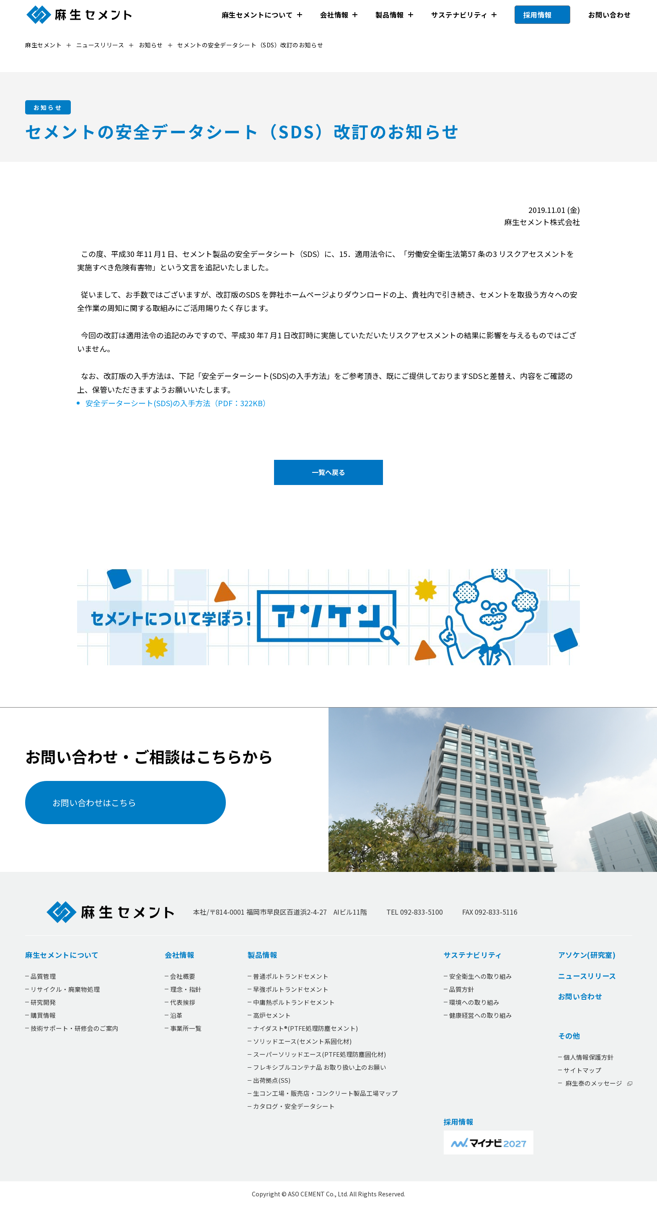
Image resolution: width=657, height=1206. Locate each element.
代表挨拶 (182, 1002)
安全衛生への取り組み (480, 976)
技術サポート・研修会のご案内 (75, 1028)
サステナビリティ (459, 15)
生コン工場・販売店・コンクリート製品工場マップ (325, 1093)
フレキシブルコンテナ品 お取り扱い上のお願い (319, 1067)
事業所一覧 (186, 1028)
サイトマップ (582, 1070)
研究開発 (43, 1002)
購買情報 (43, 1015)
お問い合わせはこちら (94, 802)
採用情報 (537, 15)
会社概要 (182, 976)
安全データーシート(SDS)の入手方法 (174, 402)
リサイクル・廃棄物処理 (65, 989)
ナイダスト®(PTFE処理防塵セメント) (305, 1028)
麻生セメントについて (257, 15)
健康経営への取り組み (480, 1015)
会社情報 (334, 15)
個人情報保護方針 (588, 1057)
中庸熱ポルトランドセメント (293, 1002)
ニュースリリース (587, 976)
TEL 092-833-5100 (414, 912)
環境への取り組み (474, 1002)
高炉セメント (271, 1015)
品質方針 (461, 989)
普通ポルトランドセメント (290, 976)
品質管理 (43, 976)
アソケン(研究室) (587, 955)
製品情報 (389, 15)
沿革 (176, 1015)
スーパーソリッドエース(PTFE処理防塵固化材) (319, 1054)
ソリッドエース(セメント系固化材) (302, 1041)
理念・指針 (186, 989)
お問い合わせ (609, 15)
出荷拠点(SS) (271, 1080)
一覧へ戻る (328, 472)
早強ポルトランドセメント (290, 989)
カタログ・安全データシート (293, 1106)
